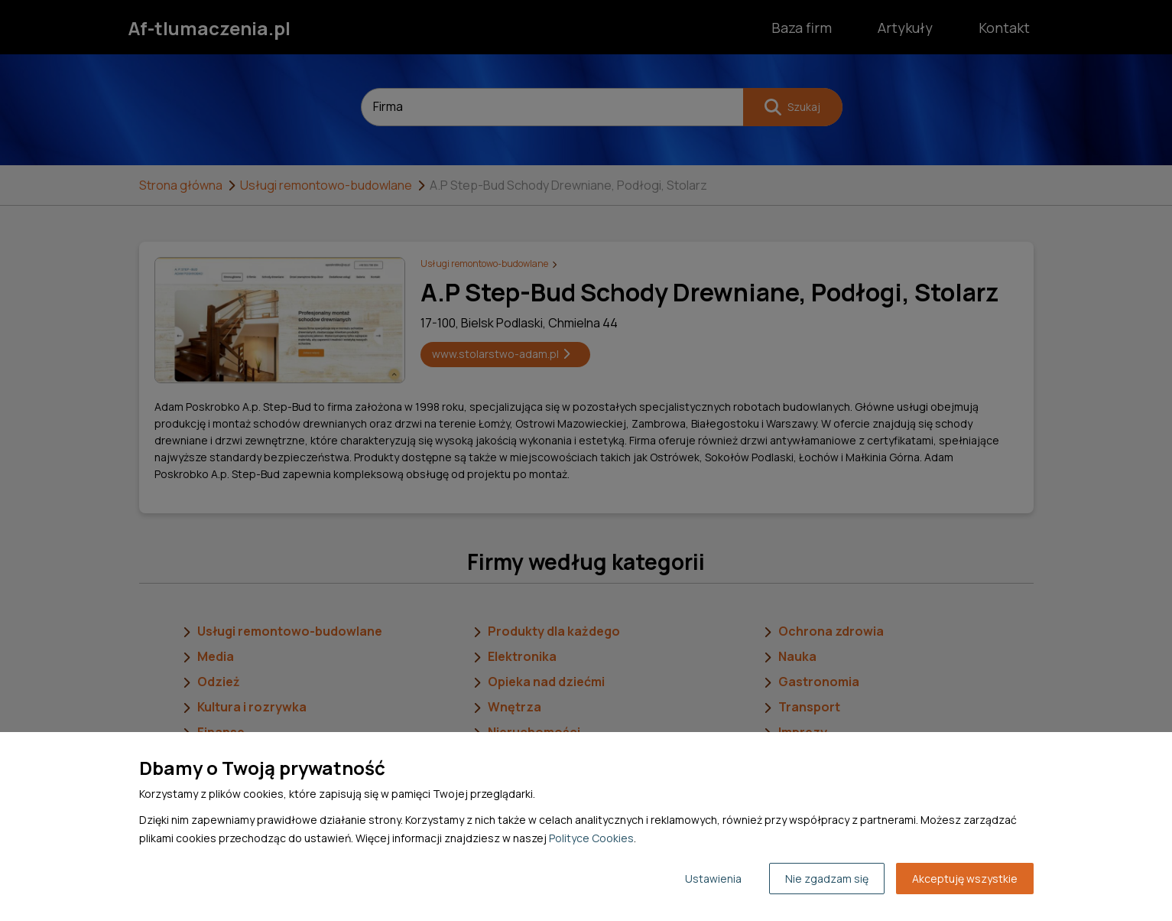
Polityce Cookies (591, 838)
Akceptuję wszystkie (965, 878)
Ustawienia (713, 878)
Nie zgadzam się (826, 878)
